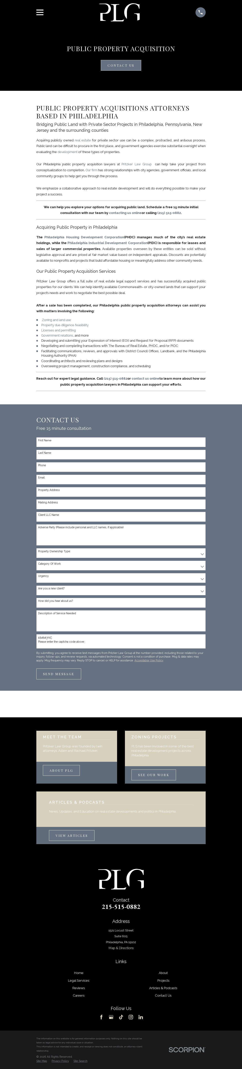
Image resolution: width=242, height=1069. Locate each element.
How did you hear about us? (55, 600)
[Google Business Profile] (111, 1017)
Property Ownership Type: (54, 551)
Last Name (44, 452)
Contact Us (121, 65)
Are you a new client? (51, 588)
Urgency (43, 576)
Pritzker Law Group (137, 164)
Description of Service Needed (57, 613)
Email (41, 477)
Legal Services (78, 980)
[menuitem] (41, 1061)
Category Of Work (49, 563)
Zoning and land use (56, 320)
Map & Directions (121, 948)
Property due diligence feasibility (65, 325)
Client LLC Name (48, 514)
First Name (44, 440)
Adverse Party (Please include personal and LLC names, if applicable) (81, 527)
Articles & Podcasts (163, 988)
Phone (42, 465)
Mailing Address (48, 502)
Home (78, 973)
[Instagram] (131, 1017)
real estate (83, 140)
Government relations (57, 335)
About (163, 973)
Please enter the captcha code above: (61, 641)
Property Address (49, 489)
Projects (163, 980)
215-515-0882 (121, 906)
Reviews (78, 988)
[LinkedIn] (141, 1017)
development (67, 152)
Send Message (58, 674)
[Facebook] (101, 1017)
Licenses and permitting (58, 330)
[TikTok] (121, 1017)
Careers (79, 995)
